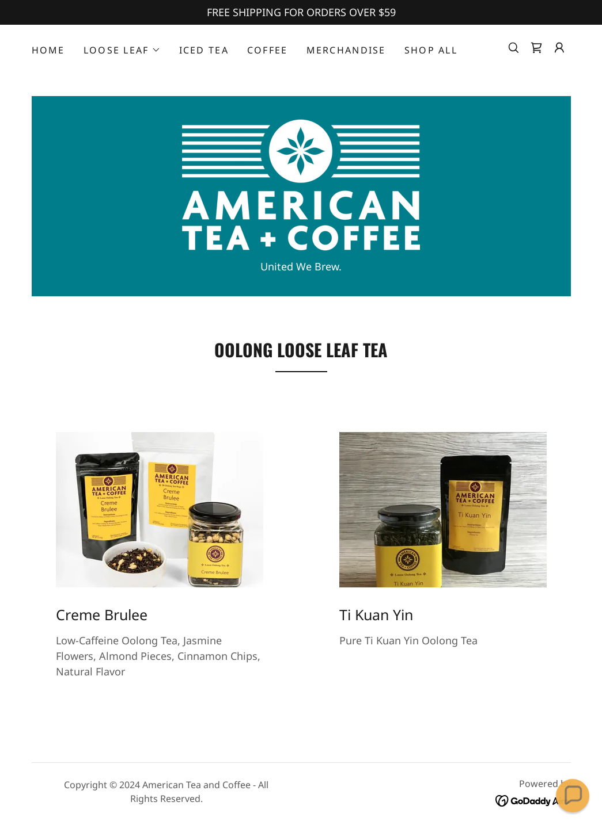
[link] (536, 47)
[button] (122, 50)
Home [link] (48, 50)
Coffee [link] (267, 50)
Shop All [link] (430, 50)
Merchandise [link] (346, 50)
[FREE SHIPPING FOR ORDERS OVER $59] (301, 12)
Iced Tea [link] (204, 50)
